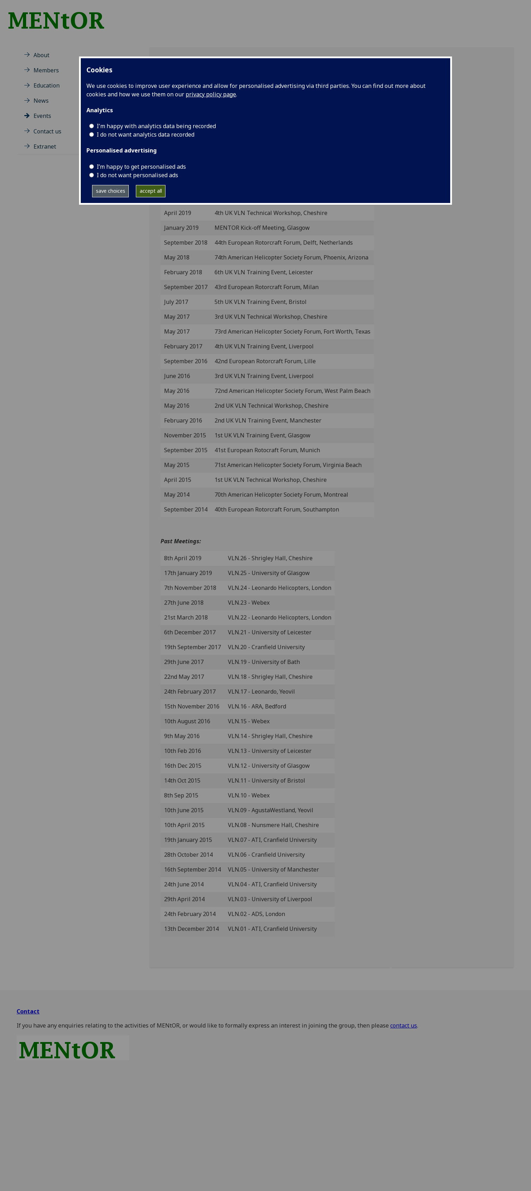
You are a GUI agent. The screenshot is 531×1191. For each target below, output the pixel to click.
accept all (151, 190)
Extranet (45, 146)
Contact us (47, 131)
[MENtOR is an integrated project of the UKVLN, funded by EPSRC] (62, 17)
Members (46, 70)
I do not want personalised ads (137, 175)
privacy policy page (211, 94)
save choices (110, 190)
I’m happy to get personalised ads (141, 166)
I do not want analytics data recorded (145, 134)
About (41, 55)
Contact (28, 1011)
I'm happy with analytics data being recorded (156, 126)
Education (47, 85)
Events (42, 116)
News (41, 100)
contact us (403, 1025)
